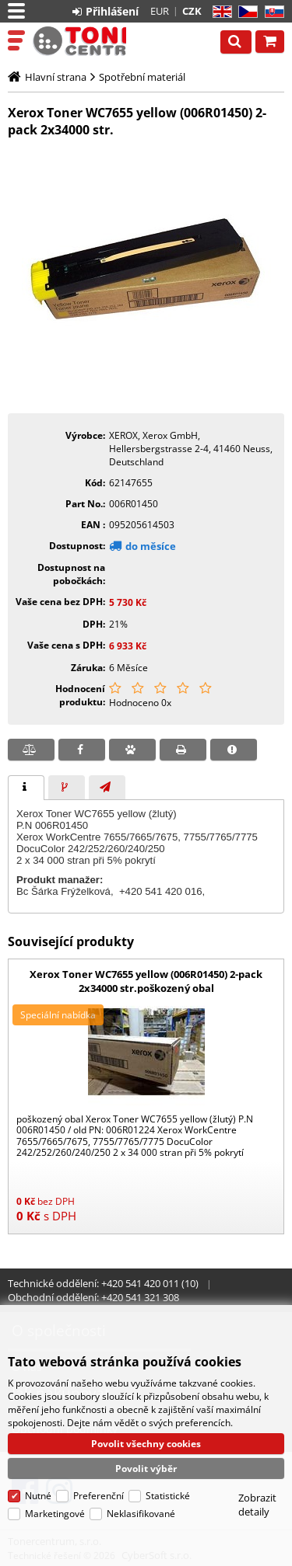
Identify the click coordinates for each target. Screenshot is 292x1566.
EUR (159, 11)
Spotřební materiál (142, 77)
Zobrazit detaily (257, 1505)
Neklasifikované (141, 1513)
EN (220, 12)
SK (271, 12)
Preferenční (98, 1495)
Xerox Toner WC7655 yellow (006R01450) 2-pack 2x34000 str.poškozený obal (146, 981)
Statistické (168, 1495)
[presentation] (26, 787)
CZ (245, 12)
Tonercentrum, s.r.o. (79, 41)
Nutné (38, 1495)
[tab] (26, 787)
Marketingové (55, 1513)
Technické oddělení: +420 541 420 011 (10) (103, 1283)
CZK (192, 11)
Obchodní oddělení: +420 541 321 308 (93, 1297)
